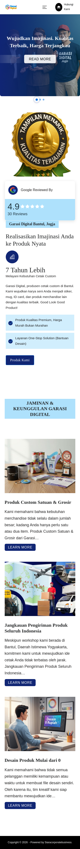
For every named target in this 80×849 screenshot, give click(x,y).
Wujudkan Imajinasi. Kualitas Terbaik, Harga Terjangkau (40, 41)
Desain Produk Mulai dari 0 (33, 760)
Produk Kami (20, 360)
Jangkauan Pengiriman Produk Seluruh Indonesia (36, 627)
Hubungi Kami (68, 7)
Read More (40, 59)
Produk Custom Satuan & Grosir (38, 502)
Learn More (20, 547)
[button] (36, 100)
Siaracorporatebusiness (58, 842)
